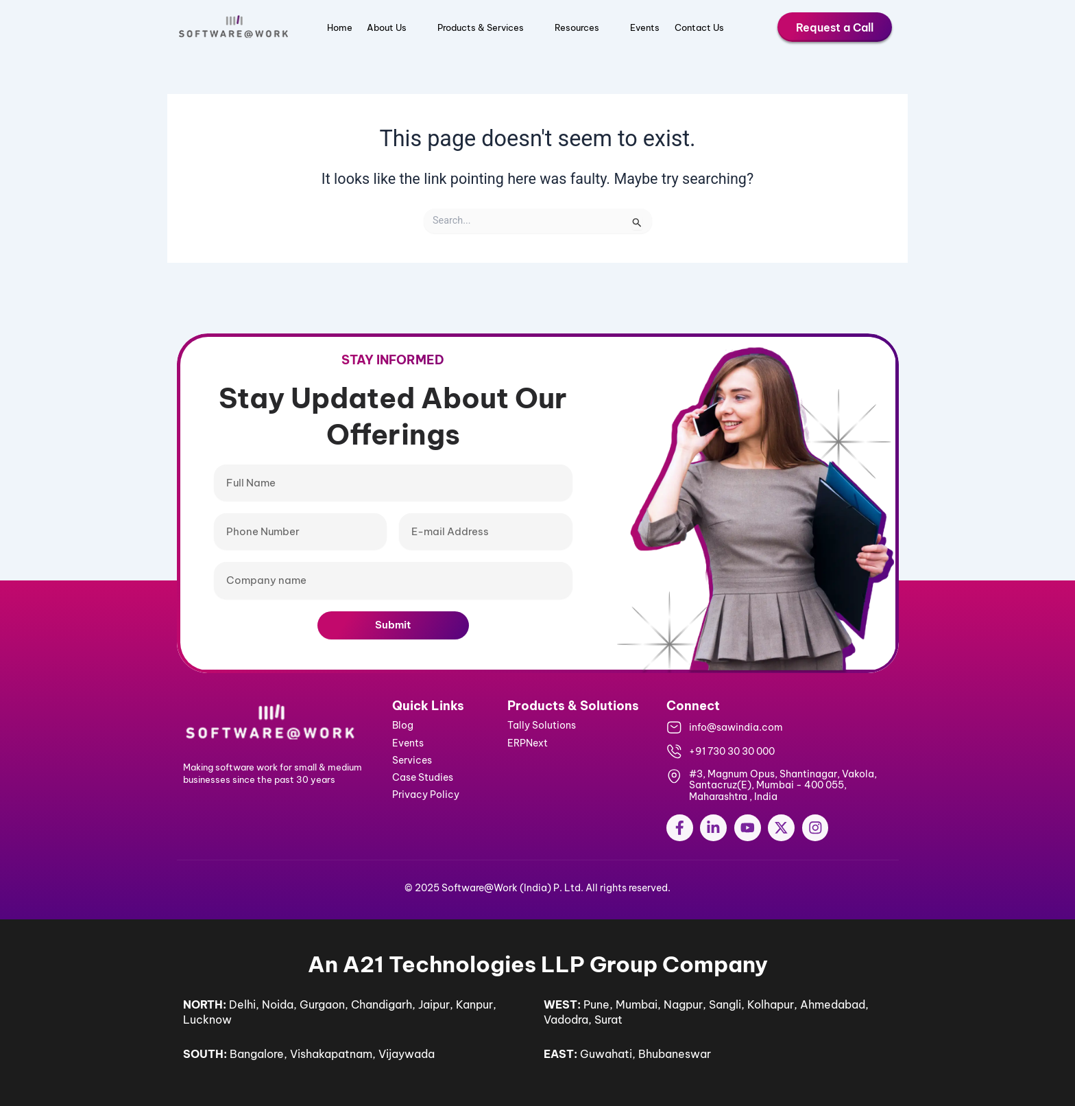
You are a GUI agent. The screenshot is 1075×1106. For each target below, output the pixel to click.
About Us (394, 27)
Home (339, 27)
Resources (585, 27)
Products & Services (488, 27)
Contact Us (699, 27)
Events (645, 27)
